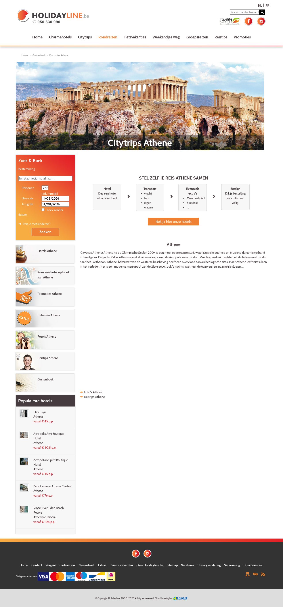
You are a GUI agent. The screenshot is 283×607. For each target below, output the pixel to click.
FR (267, 5)
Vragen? (51, 565)
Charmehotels (60, 37)
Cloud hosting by (163, 598)
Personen (28, 188)
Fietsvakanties (135, 37)
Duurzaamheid (253, 565)
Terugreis (27, 204)
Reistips (220, 37)
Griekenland (39, 55)
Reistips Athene (94, 397)
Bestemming (26, 169)
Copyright (103, 598)
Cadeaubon (67, 565)
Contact (36, 565)
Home (37, 37)
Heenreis (27, 198)
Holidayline (114, 598)
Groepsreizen (197, 37)
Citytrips (85, 37)
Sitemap (172, 565)
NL (260, 5)
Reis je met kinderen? (36, 224)
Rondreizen (107, 37)
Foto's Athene (93, 392)
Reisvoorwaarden (121, 565)
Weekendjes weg (166, 37)
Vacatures (187, 565)
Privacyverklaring (209, 565)
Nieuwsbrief (86, 565)
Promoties (242, 37)
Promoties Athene (58, 55)
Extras (102, 565)
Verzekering (232, 565)
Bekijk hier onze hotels (173, 221)
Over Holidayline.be (149, 565)
